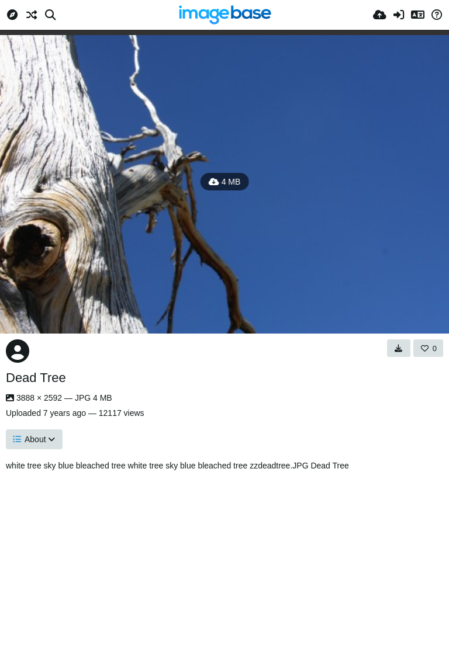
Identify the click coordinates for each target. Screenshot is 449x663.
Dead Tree (36, 377)
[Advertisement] (224, 563)
